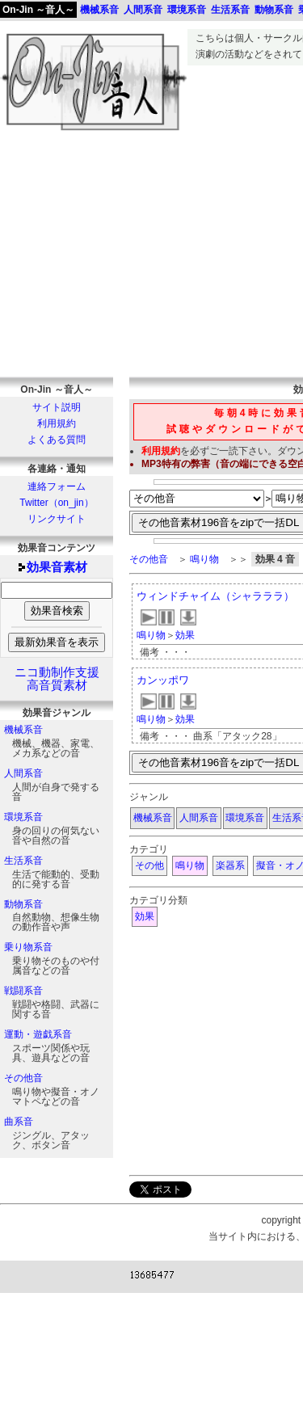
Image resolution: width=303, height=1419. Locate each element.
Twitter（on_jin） (56, 502)
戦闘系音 (23, 990)
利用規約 (56, 423)
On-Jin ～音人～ (38, 9)
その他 (149, 865)
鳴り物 (204, 559)
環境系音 (23, 817)
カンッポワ (163, 680)
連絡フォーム (56, 486)
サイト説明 (56, 407)
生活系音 (23, 860)
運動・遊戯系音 (38, 1034)
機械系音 (23, 729)
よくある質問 (56, 439)
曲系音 (18, 1121)
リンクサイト (56, 518)
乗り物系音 (28, 947)
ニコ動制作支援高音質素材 (57, 679)
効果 (185, 635)
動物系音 (23, 904)
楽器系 (230, 865)
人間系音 (23, 773)
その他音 (23, 1078)
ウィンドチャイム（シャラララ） (215, 596)
